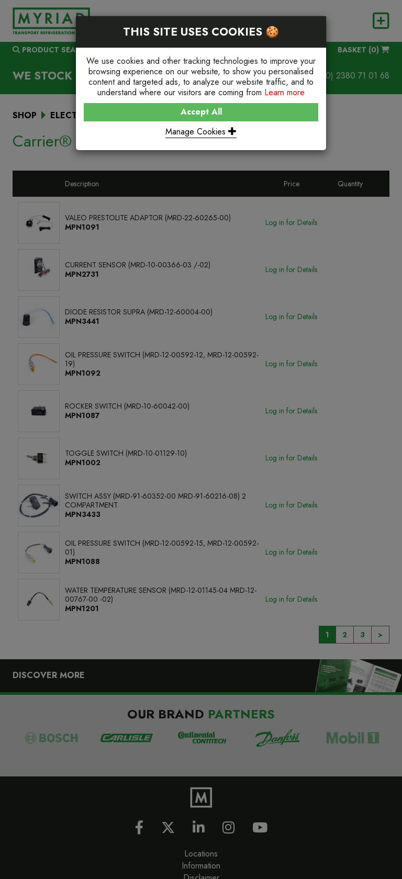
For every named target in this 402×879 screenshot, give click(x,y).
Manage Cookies (201, 132)
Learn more (284, 92)
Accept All (201, 112)
